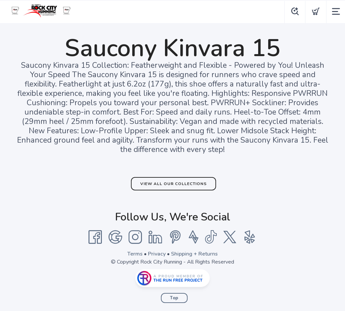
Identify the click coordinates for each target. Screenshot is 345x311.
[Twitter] (230, 237)
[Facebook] (95, 237)
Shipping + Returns (194, 254)
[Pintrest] (175, 237)
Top (174, 298)
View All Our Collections (173, 183)
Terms (135, 254)
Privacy (157, 254)
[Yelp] (250, 237)
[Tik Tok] (211, 237)
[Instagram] (135, 237)
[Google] (115, 237)
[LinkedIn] (155, 237)
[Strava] (193, 237)
